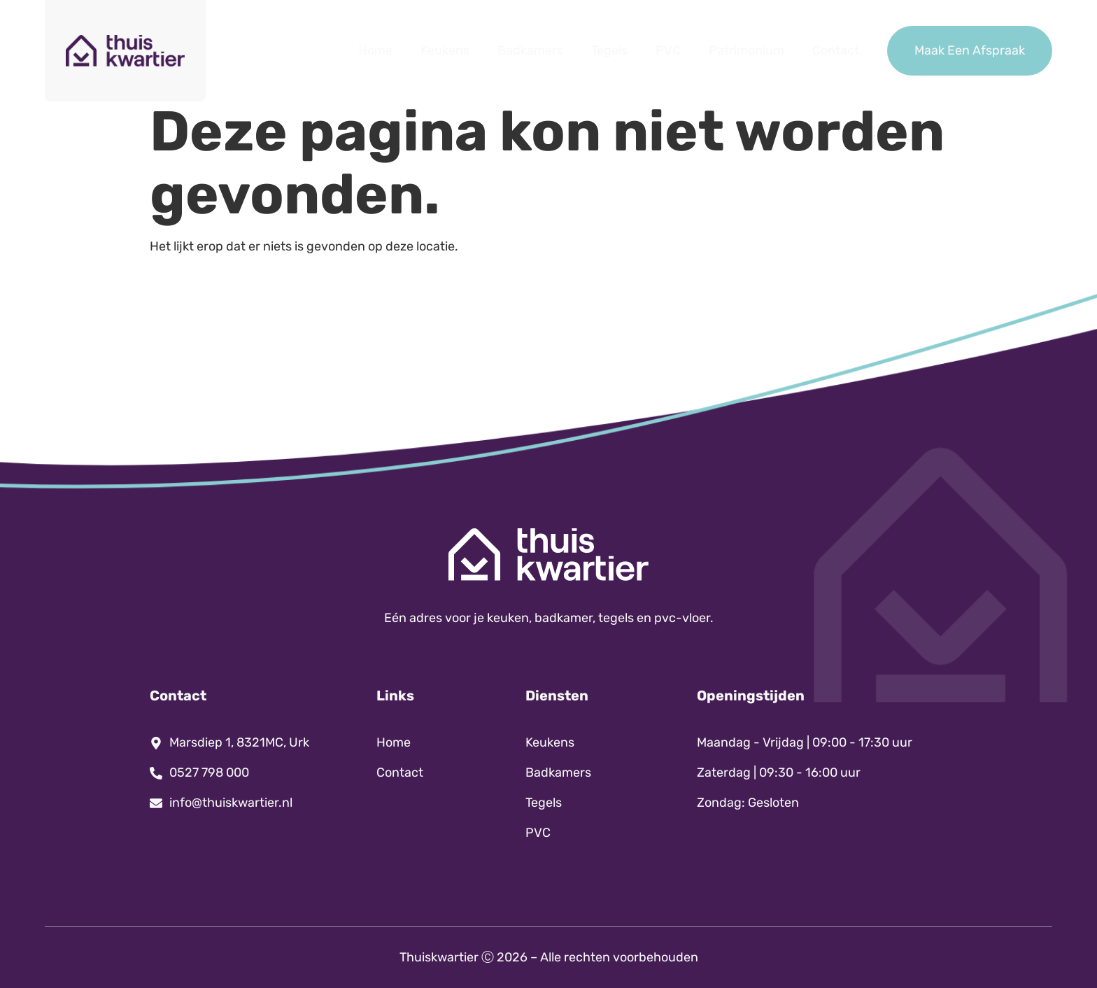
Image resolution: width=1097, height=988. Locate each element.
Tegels (609, 50)
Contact (835, 50)
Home (375, 50)
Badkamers (530, 50)
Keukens (444, 50)
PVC (668, 50)
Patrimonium (746, 50)
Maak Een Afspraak (969, 50)
